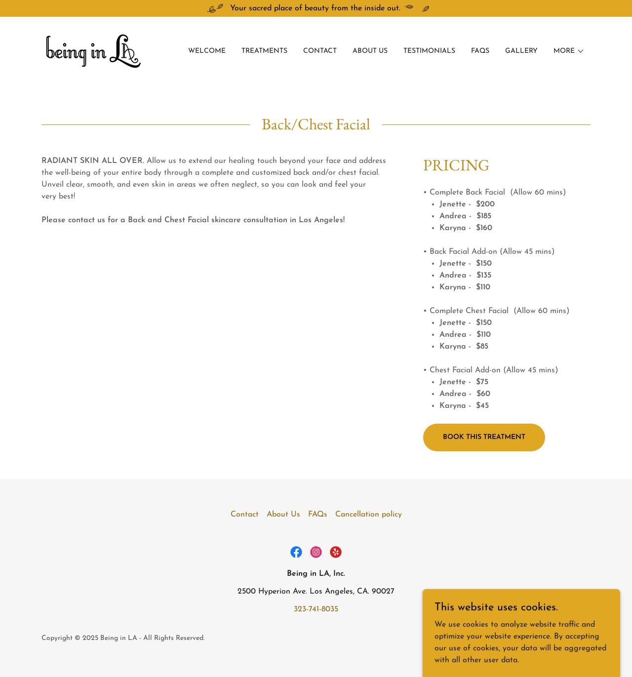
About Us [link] (370, 51)
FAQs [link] (480, 51)
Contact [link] (320, 51)
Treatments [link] (264, 51)
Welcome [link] (207, 51)
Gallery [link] (521, 51)
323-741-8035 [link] (316, 609)
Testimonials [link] (429, 51)
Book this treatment (484, 437)
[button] (569, 51)
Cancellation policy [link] (368, 514)
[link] (96, 51)
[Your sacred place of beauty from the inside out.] (316, 8)
